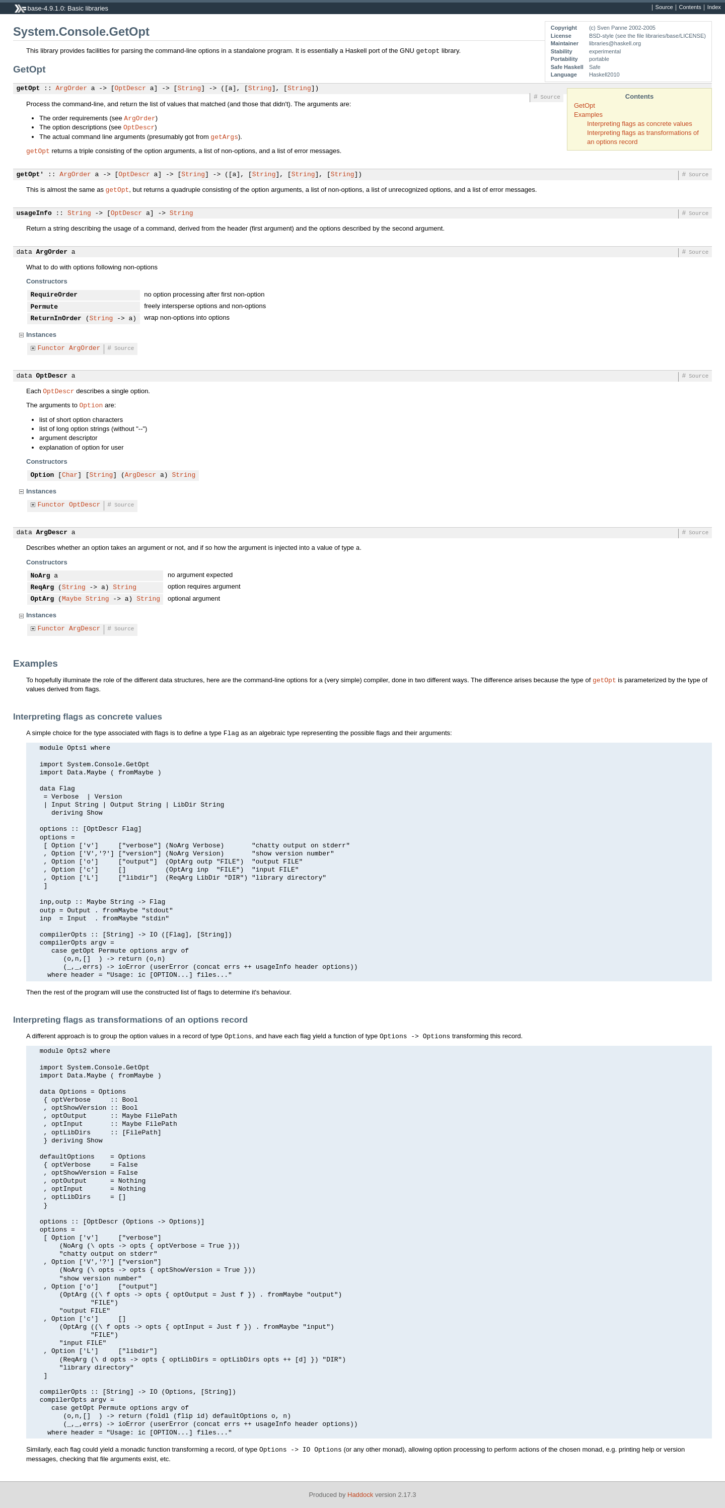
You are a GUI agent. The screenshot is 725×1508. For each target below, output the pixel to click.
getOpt (28, 88)
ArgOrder (71, 88)
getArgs (224, 136)
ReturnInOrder (56, 318)
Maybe (72, 599)
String (189, 88)
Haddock (360, 1494)
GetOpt (584, 105)
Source (664, 8)
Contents (690, 8)
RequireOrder (54, 295)
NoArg (40, 576)
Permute (44, 307)
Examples (588, 114)
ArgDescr (140, 475)
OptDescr (130, 88)
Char (70, 475)
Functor (51, 348)
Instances (41, 334)
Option (91, 404)
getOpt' (30, 174)
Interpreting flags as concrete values (639, 123)
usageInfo (34, 213)
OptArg (42, 599)
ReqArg (42, 587)
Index (714, 8)
